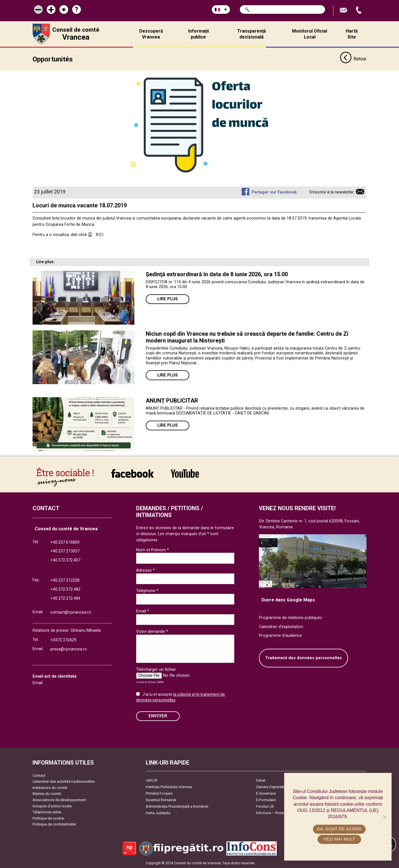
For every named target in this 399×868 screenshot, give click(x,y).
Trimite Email (344, 10)
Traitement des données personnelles (303, 658)
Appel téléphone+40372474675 (359, 10)
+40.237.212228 (65, 580)
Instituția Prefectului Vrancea (169, 786)
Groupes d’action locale (52, 806)
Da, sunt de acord (339, 829)
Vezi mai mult (339, 839)
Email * (142, 611)
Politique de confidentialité (54, 824)
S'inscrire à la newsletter (331, 192)
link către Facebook (132, 473)
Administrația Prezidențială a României (177, 806)
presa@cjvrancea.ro (68, 649)
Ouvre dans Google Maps (288, 600)
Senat (260, 780)
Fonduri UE (265, 806)
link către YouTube (185, 473)
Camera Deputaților (272, 786)
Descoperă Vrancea (151, 34)
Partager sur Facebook (274, 192)
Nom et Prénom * (152, 549)
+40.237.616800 (65, 542)
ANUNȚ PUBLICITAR (172, 400)
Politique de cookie (48, 818)
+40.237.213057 (65, 551)
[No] (384, 817)
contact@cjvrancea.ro (70, 612)
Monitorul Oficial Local (309, 34)
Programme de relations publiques (290, 617)
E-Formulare (266, 799)
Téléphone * (147, 590)
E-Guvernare (266, 793)
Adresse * (145, 570)
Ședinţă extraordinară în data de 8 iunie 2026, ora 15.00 (217, 274)
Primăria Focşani (159, 793)
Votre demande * (152, 631)
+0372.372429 (63, 640)
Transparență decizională (251, 34)
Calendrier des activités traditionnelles (64, 781)
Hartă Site (352, 34)
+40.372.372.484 (65, 598)
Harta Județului (158, 812)
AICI (99, 234)
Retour (353, 59)
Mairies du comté (47, 794)
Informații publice (198, 34)
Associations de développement (59, 800)
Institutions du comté (50, 787)
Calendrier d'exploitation (281, 626)
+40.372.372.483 (65, 589)
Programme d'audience (280, 635)
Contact (39, 775)
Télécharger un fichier (156, 669)
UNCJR (151, 780)
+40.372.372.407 (65, 560)
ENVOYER (158, 715)
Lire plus (167, 299)
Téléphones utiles (47, 812)
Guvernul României (161, 799)
